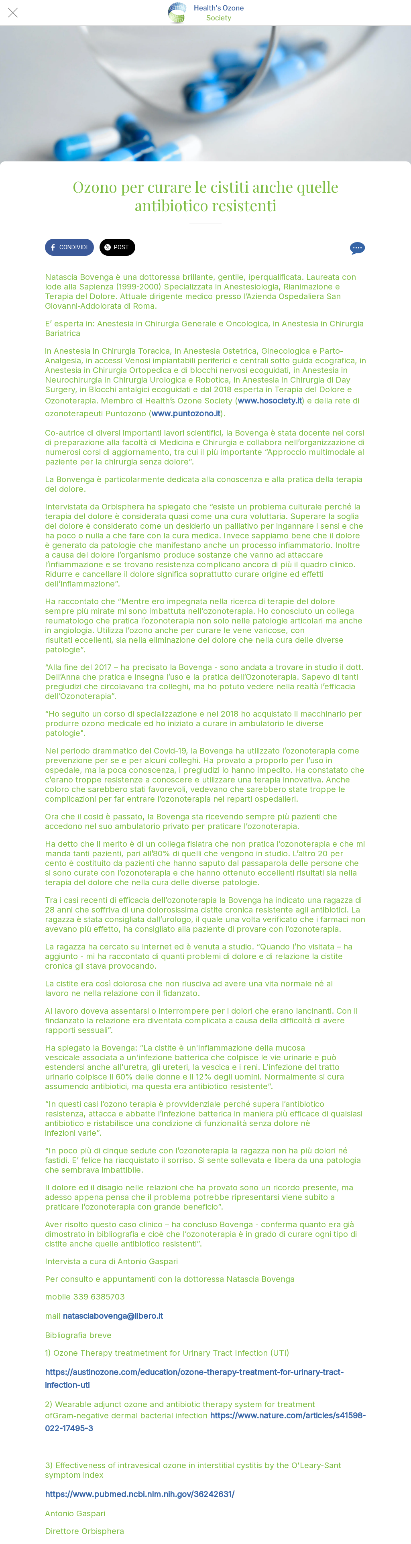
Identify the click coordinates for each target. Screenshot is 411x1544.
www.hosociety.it (270, 400)
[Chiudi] (13, 13)
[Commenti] (356, 248)
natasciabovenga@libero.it (113, 1316)
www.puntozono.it (185, 413)
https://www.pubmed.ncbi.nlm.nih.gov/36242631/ (139, 1494)
